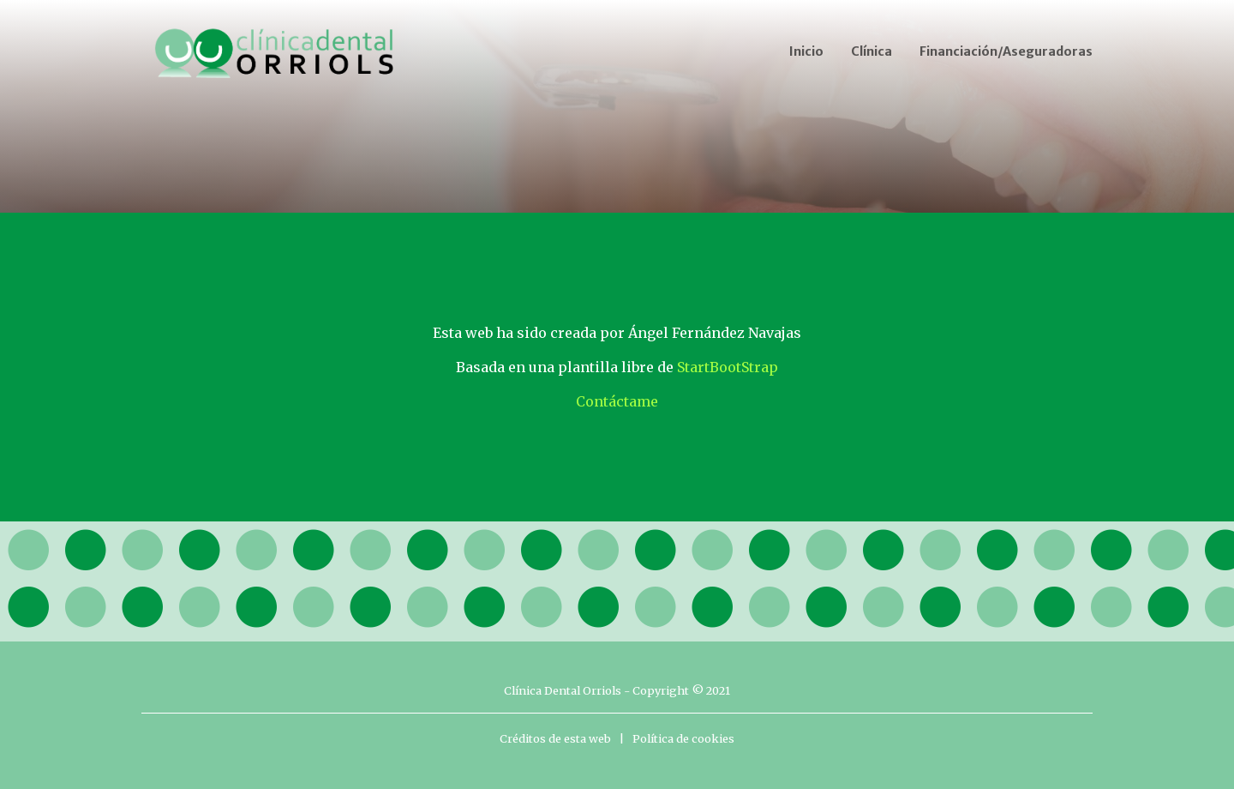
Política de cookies (683, 738)
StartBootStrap (727, 367)
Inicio (806, 51)
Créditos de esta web (555, 738)
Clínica (871, 51)
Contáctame (617, 401)
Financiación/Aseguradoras (1006, 51)
